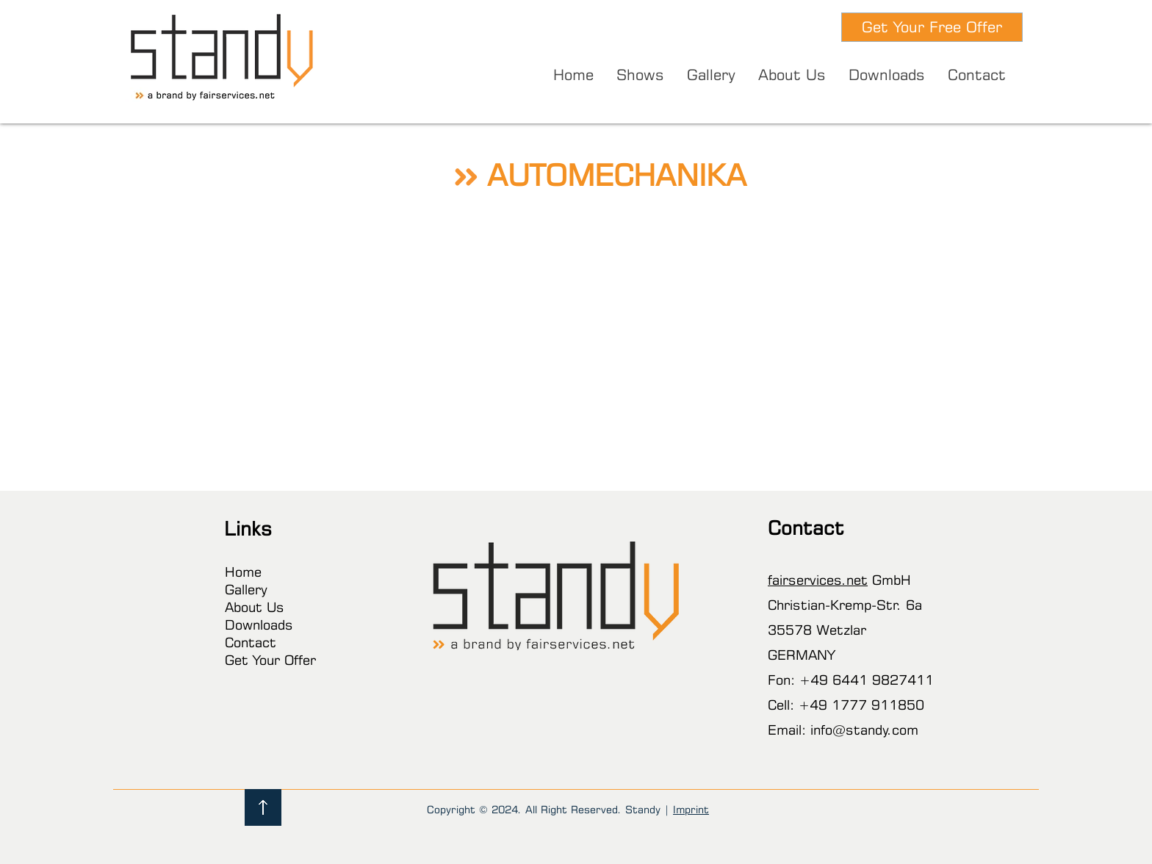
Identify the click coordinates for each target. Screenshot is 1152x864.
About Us (254, 607)
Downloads (259, 624)
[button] (640, 75)
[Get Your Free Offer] (932, 27)
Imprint (691, 809)
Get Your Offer (270, 660)
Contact (250, 642)
